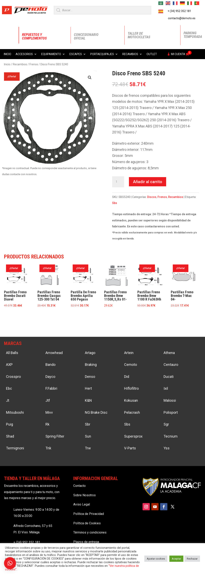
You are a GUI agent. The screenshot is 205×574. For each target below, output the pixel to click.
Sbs (114, 203)
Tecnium (171, 436)
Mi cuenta (178, 54)
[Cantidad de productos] (118, 182)
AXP (9, 364)
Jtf (47, 400)
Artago (90, 353)
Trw (88, 448)
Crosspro (13, 376)
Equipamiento (51, 54)
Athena (169, 353)
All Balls (12, 353)
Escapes (75, 54)
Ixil (166, 388)
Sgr (166, 424)
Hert (88, 388)
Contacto (79, 486)
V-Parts (130, 448)
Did (126, 376)
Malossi (170, 400)
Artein (129, 353)
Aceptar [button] (176, 558)
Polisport (171, 412)
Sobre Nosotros (84, 495)
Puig (9, 424)
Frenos (33, 64)
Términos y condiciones (90, 532)
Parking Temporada (193, 35)
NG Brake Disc (96, 412)
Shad (10, 436)
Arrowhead (54, 353)
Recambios (130, 54)
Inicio (7, 54)
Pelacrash (132, 412)
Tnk (48, 448)
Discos (151, 197)
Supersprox (133, 436)
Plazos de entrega (86, 542)
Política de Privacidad (88, 514)
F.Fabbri (51, 388)
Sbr (87, 424)
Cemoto (130, 364)
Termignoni (15, 448)
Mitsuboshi (15, 412)
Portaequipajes (102, 54)
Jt (7, 400)
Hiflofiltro (131, 388)
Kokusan (131, 400)
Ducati (169, 376)
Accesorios (24, 54)
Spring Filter (54, 436)
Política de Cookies (87, 523)
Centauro (171, 364)
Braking (91, 364)
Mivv (49, 412)
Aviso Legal (81, 504)
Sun (88, 436)
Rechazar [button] (192, 558)
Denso (90, 376)
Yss (167, 448)
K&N (88, 400)
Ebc (9, 388)
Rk (47, 424)
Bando (50, 364)
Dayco (50, 376)
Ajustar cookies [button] (156, 558)
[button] (89, 77)
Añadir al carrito (147, 181)
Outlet (152, 54)
